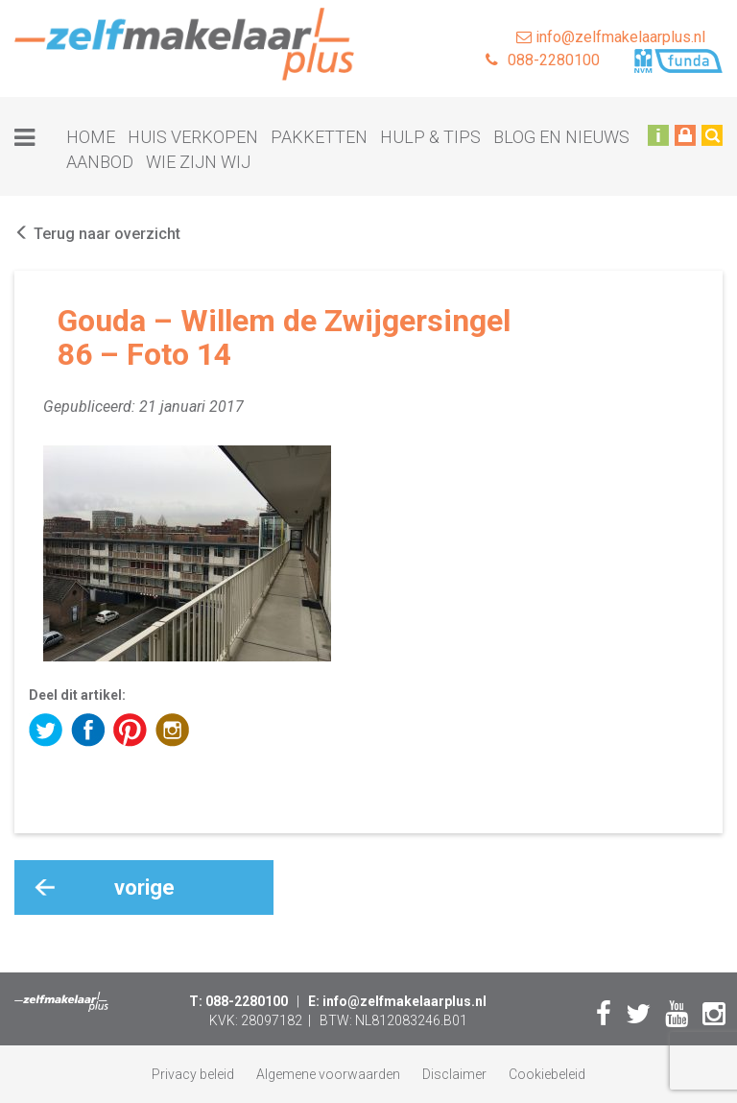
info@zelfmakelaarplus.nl (610, 37)
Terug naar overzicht (97, 234)
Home (90, 137)
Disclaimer (454, 1074)
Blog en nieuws (561, 137)
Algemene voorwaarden (328, 1074)
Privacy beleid (193, 1074)
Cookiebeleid (547, 1074)
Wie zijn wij (198, 162)
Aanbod (99, 162)
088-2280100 (543, 60)
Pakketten (319, 137)
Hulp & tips (430, 137)
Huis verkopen (193, 137)
